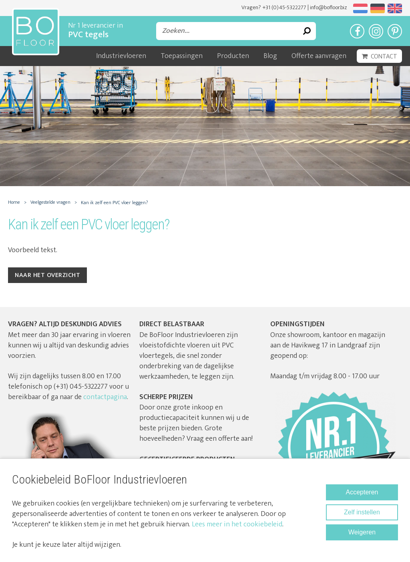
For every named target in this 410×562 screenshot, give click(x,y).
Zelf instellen (362, 512)
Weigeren (362, 532)
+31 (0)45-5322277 (284, 7)
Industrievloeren (121, 56)
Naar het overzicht (47, 275)
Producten (233, 56)
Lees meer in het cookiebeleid (237, 524)
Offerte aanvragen (318, 56)
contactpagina (105, 397)
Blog (270, 56)
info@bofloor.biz (328, 7)
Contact (384, 56)
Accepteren (362, 492)
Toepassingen (182, 56)
